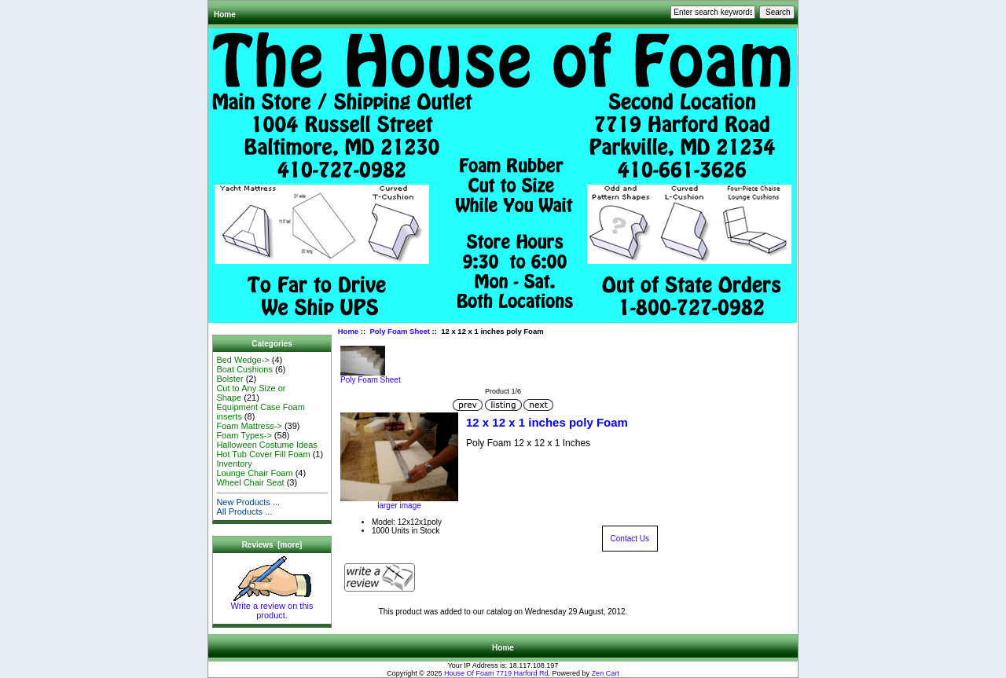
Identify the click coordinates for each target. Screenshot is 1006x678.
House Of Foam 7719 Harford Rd (496, 673)
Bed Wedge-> (242, 360)
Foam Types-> (243, 435)
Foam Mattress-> (248, 426)
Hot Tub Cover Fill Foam (263, 454)
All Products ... (244, 511)
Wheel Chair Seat (250, 482)
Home (225, 14)
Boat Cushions (244, 369)
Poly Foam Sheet (399, 331)
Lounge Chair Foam (254, 473)
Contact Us (630, 538)
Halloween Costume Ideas (266, 444)
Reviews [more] (272, 545)
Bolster (229, 378)
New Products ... (248, 502)
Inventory (234, 463)
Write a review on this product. (272, 606)
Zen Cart (605, 673)
